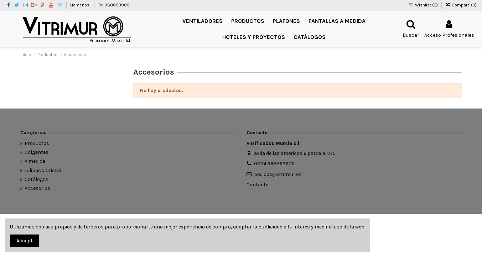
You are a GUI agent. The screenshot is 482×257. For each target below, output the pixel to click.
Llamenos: (81, 4)
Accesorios (37, 188)
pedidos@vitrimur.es (277, 174)
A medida (35, 161)
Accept (24, 241)
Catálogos (36, 179)
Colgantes (36, 152)
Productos (37, 143)
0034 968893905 (274, 164)
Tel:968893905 (113, 4)
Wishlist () (423, 4)
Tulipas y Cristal (43, 170)
